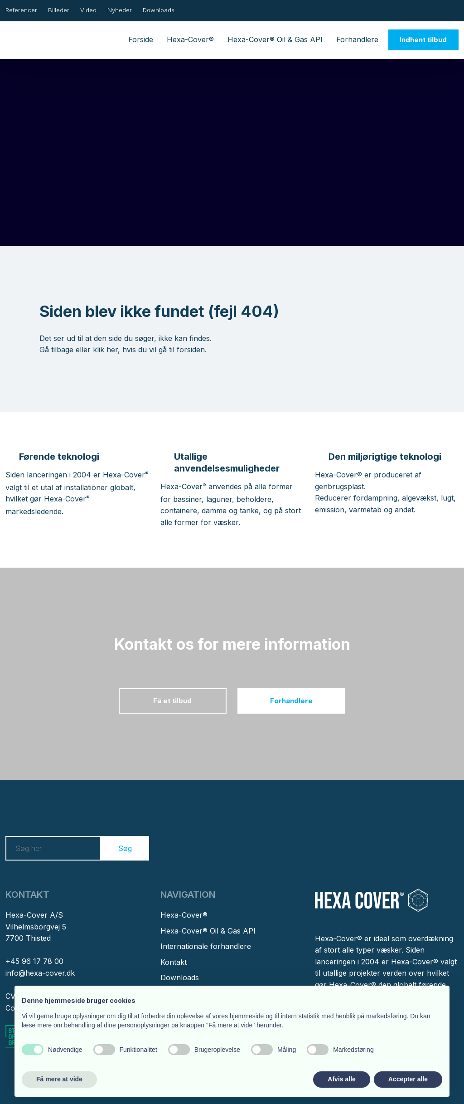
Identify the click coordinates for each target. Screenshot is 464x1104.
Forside (140, 39)
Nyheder (119, 10)
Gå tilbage (56, 349)
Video (88, 10)
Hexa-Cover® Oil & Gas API (275, 39)
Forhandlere (357, 39)
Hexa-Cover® (190, 39)
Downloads (158, 10)
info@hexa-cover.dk (40, 973)
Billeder (58, 10)
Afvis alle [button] (341, 1079)
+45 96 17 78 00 (34, 961)
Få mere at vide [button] (59, 1079)
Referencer (21, 10)
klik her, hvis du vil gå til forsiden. (150, 349)
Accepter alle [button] (408, 1079)
